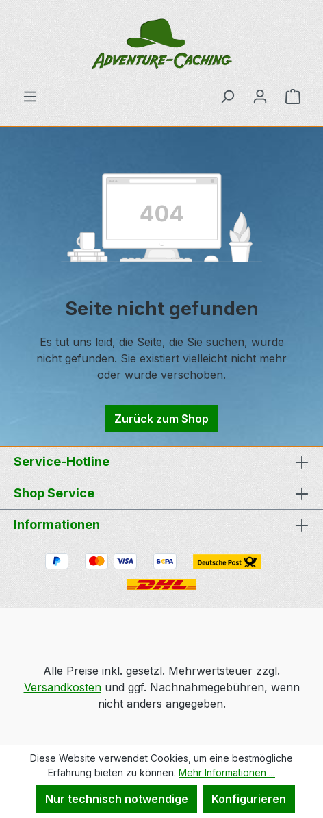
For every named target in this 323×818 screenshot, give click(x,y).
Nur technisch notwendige (116, 799)
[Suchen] (227, 96)
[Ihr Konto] (260, 96)
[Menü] (30, 96)
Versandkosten (62, 687)
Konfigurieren (248, 799)
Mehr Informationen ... (227, 772)
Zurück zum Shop (161, 418)
